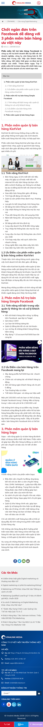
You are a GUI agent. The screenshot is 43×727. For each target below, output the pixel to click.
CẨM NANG (11, 21)
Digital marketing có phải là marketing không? (21, 585)
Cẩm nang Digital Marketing (27, 21)
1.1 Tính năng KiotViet (14, 86)
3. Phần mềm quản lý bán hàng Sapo (19, 115)
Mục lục (6, 76)
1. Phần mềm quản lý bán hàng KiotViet (20, 82)
